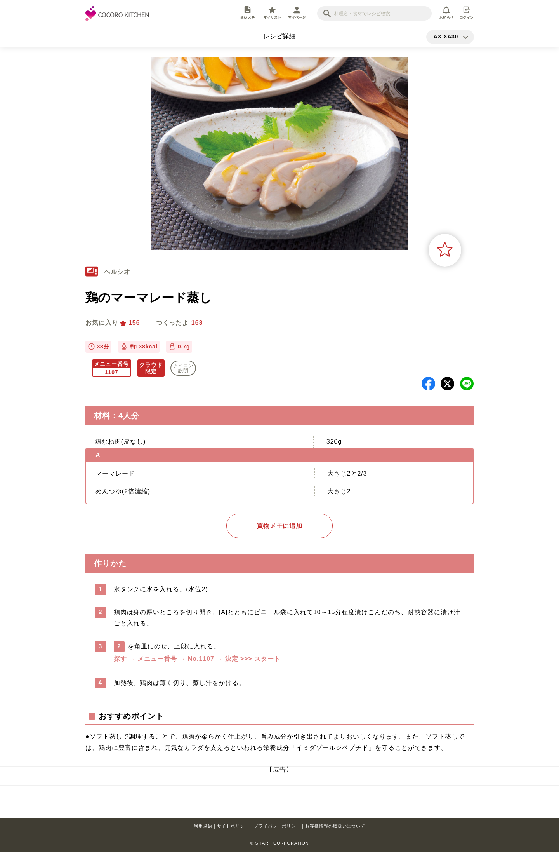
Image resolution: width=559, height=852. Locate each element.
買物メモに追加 (280, 526)
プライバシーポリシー (277, 826)
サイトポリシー (233, 826)
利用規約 (203, 826)
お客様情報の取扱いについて (335, 826)
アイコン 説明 (183, 367)
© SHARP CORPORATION (279, 843)
